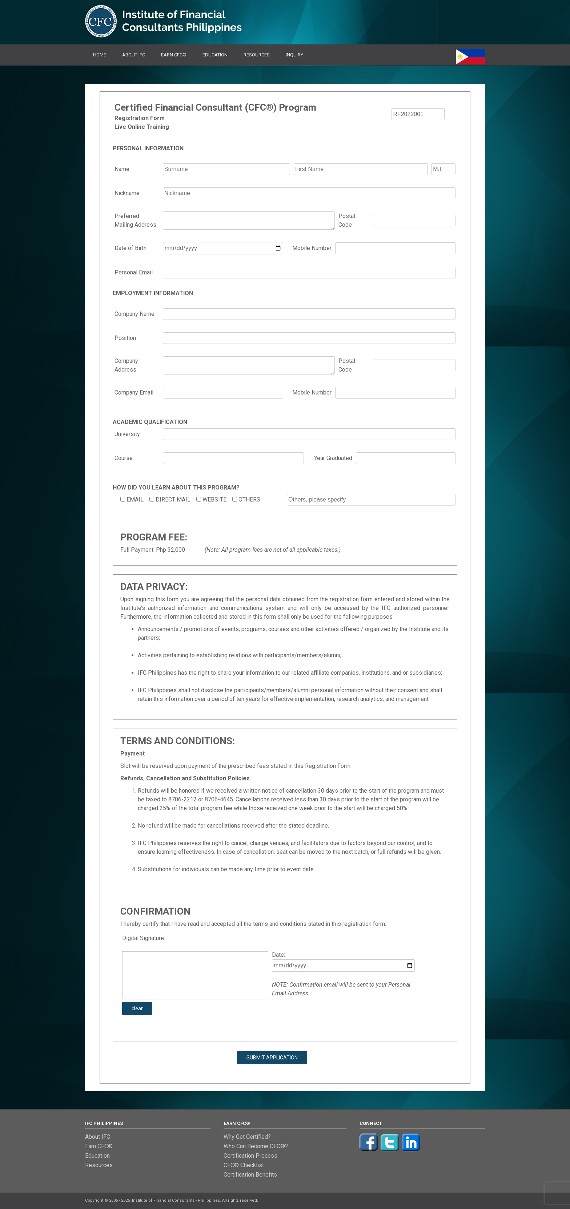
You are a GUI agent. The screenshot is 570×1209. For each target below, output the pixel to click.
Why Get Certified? (247, 1136)
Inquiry (294, 55)
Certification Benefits (250, 1174)
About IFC (133, 55)
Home (99, 55)
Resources (257, 55)
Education (215, 55)
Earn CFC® (173, 55)
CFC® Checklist (244, 1165)
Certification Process (250, 1155)
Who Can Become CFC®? (256, 1146)
